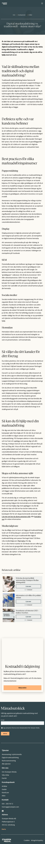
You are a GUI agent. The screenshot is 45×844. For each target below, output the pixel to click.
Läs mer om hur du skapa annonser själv (16, 517)
